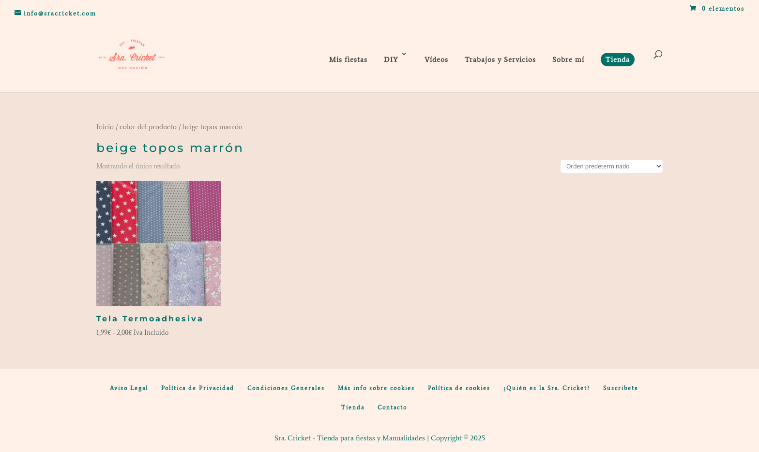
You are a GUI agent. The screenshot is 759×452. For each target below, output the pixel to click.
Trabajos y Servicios (500, 59)
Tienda (352, 407)
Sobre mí (568, 59)
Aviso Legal (129, 388)
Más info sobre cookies (376, 388)
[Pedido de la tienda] (612, 166)
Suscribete (620, 388)
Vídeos (436, 59)
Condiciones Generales (286, 388)
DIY (391, 59)
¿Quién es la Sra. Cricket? (546, 388)
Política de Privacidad (197, 388)
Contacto (392, 407)
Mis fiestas (348, 59)
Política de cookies (459, 388)
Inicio (105, 126)
